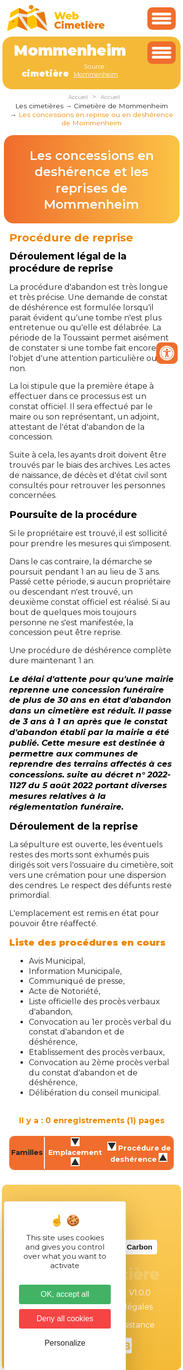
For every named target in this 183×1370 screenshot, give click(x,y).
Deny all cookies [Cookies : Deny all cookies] (65, 1318)
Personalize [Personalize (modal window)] (64, 1343)
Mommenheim (96, 74)
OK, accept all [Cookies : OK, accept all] (65, 1294)
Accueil (78, 97)
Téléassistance (127, 1325)
